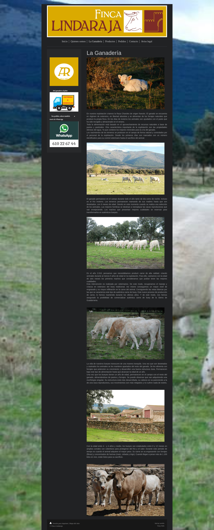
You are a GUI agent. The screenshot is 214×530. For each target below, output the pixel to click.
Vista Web (160, 526)
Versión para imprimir (59, 523)
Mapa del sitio (74, 523)
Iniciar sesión (159, 523)
